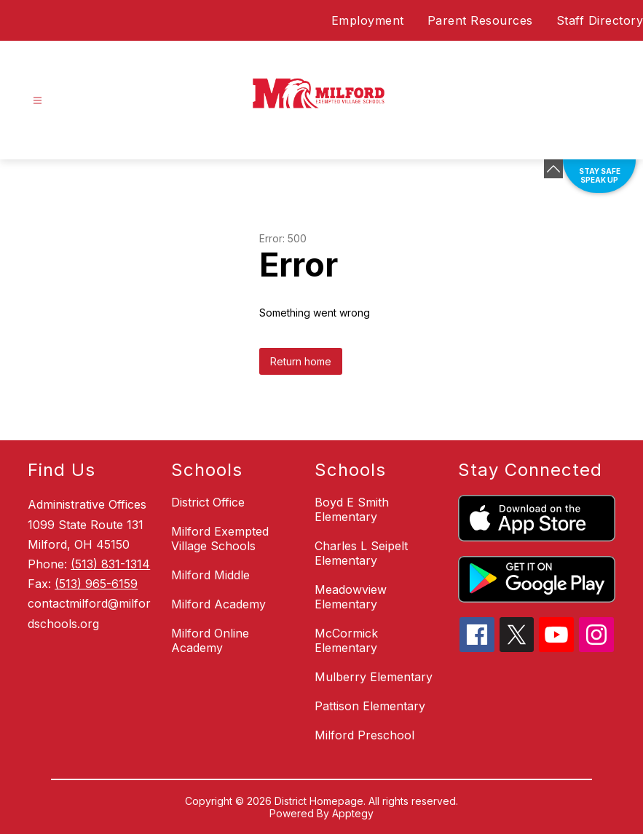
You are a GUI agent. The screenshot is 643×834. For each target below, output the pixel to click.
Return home (300, 361)
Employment (367, 20)
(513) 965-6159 (96, 583)
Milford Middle (210, 575)
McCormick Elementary (346, 640)
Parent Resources (480, 20)
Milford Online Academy (210, 640)
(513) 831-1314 (110, 564)
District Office (208, 502)
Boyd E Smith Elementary (352, 509)
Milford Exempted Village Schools (220, 538)
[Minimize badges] (553, 168)
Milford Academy (218, 604)
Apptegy (353, 813)
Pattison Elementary (370, 706)
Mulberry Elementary (374, 677)
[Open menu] (37, 100)
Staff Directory (600, 20)
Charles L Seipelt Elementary (361, 553)
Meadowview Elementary (351, 596)
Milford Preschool (364, 735)
